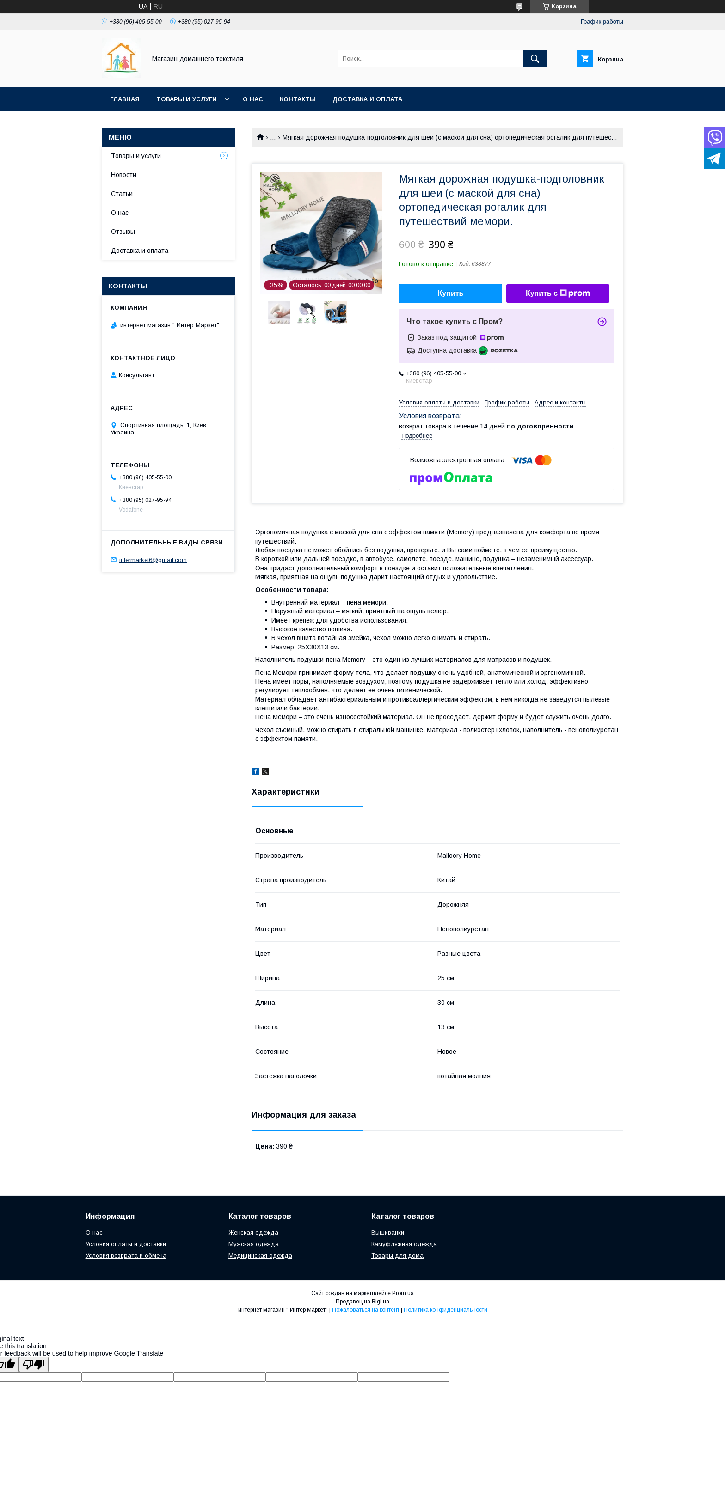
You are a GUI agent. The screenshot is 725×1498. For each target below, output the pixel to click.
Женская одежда (253, 1232)
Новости (123, 174)
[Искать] (535, 58)
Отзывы (123, 231)
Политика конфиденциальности (445, 1310)
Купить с (558, 293)
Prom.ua (403, 1293)
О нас (253, 99)
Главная (125, 99)
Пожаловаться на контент (365, 1310)
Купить (451, 293)
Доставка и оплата (367, 99)
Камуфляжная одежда (404, 1244)
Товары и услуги (186, 99)
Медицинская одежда (260, 1255)
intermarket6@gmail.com (153, 559)
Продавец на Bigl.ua (362, 1301)
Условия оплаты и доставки (126, 1244)
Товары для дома (397, 1255)
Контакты (298, 99)
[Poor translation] (34, 1364)
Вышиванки (387, 1232)
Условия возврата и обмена (126, 1255)
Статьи (122, 193)
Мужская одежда (253, 1244)
